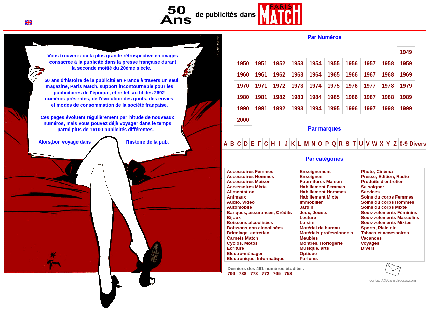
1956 (351, 63)
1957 (370, 63)
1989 (406, 97)
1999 (406, 108)
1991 (261, 108)
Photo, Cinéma (377, 171)
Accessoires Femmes (250, 171)
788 (242, 273)
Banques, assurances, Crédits (259, 212)
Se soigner (372, 186)
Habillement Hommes (323, 191)
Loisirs (307, 222)
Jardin (306, 207)
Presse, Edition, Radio (385, 176)
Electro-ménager (245, 253)
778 (254, 273)
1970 (243, 86)
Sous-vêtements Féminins (389, 212)
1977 (370, 86)
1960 (243, 75)
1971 (261, 86)
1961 (261, 75)
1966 (351, 75)
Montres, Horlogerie (321, 243)
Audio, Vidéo (241, 202)
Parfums (309, 258)
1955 (333, 63)
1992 (279, 108)
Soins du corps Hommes (387, 202)
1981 (261, 97)
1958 (388, 63)
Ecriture (235, 248)
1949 (406, 52)
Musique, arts (314, 248)
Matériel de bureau (320, 227)
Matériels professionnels (326, 232)
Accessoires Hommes (250, 176)
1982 (279, 97)
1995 (333, 108)
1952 (279, 63)
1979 (406, 86)
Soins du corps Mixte (384, 207)
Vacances (371, 238)
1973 (297, 86)
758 (288, 273)
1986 (351, 97)
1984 (315, 97)
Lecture (308, 217)
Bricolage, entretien (248, 232)
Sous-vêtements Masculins (390, 217)
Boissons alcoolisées (250, 222)
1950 (243, 63)
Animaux (236, 197)
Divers (368, 248)
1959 (406, 63)
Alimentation (241, 191)
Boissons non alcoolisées (255, 227)
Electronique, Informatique (256, 258)
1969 (406, 75)
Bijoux (234, 217)
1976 (351, 86)
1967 (370, 75)
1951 (261, 63)
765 (277, 273)
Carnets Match (242, 238)
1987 (370, 97)
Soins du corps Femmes (387, 197)
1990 (243, 108)
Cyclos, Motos (242, 243)
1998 (388, 108)
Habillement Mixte (319, 197)
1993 (297, 108)
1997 (370, 108)
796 (231, 273)
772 (265, 273)
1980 (243, 97)
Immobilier (311, 202)
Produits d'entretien (382, 181)
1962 (279, 75)
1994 (315, 108)
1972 (279, 86)
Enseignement (315, 171)
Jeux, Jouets (313, 212)
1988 (388, 97)
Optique (308, 253)
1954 (315, 63)
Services (370, 191)
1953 (297, 63)
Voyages (370, 243)
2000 (243, 120)
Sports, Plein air (378, 227)
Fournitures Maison (321, 181)
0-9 (404, 144)
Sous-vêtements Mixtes (386, 222)
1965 (333, 75)
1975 (333, 86)
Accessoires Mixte (247, 186)
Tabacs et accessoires (385, 232)
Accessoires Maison (249, 181)
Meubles (309, 238)
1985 (333, 97)
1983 (297, 97)
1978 (388, 86)
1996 (351, 108)
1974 (315, 86)
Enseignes (311, 176)
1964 (315, 75)
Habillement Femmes (322, 186)
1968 (388, 75)
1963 (297, 75)
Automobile (239, 207)
